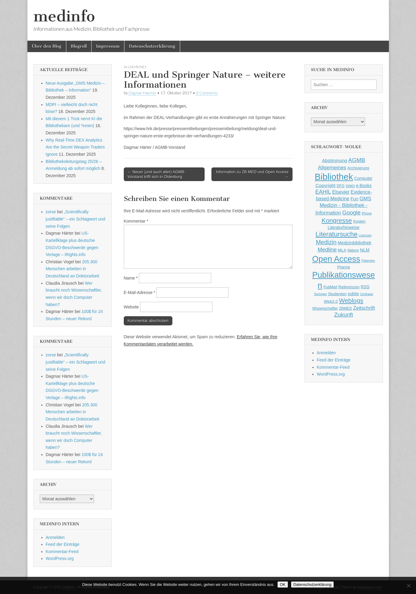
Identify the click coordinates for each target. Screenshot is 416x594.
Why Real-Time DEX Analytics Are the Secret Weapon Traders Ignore (75, 147)
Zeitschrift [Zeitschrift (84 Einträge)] (364, 308)
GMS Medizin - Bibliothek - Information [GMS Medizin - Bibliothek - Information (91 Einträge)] (343, 205)
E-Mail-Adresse (139, 292)
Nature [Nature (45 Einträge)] (353, 250)
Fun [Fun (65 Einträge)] (354, 198)
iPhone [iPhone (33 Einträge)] (367, 213)
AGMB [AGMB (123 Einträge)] (356, 160)
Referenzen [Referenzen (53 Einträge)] (349, 287)
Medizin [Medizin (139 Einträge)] (326, 242)
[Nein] (408, 586)
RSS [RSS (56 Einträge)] (365, 286)
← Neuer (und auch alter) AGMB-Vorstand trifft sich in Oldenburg (157, 174)
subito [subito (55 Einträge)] (353, 293)
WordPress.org (60, 558)
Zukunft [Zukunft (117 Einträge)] (343, 314)
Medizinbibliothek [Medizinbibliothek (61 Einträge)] (354, 242)
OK (283, 584)
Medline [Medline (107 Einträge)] (326, 250)
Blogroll (79, 46)
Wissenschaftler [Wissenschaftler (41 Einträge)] (325, 308)
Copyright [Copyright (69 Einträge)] (326, 185)
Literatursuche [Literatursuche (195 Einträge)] (337, 234)
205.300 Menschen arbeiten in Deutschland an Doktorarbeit (72, 268)
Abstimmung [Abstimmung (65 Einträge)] (334, 160)
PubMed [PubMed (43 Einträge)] (330, 287)
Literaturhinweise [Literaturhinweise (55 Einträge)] (343, 227)
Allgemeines (135, 67)
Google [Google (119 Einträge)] (351, 212)
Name (131, 278)
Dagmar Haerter (142, 93)
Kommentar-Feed (62, 551)
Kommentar (136, 221)
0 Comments (207, 93)
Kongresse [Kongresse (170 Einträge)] (337, 220)
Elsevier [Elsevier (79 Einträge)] (341, 192)
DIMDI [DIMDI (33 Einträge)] (350, 186)
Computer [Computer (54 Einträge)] (363, 178)
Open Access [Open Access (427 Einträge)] (336, 259)
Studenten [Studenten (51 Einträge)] (337, 294)
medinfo (64, 16)
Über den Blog (46, 46)
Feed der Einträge (63, 544)
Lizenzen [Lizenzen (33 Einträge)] (365, 235)
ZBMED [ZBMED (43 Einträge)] (345, 308)
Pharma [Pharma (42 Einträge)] (343, 267)
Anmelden (55, 537)
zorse (51, 211)
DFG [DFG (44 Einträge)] (341, 186)
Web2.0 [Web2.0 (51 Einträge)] (331, 301)
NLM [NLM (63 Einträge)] (364, 250)
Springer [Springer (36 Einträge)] (320, 294)
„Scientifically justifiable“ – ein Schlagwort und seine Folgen (75, 218)
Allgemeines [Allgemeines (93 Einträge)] (332, 167)
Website (131, 307)
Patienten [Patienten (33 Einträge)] (368, 260)
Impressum (108, 46)
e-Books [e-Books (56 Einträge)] (364, 185)
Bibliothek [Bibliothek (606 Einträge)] (334, 177)
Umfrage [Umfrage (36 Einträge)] (366, 294)
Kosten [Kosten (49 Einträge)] (359, 221)
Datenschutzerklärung (152, 46)
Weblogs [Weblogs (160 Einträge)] (351, 300)
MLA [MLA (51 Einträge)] (342, 250)
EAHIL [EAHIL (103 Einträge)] (323, 192)
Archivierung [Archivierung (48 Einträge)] (358, 168)
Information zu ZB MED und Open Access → (252, 174)
